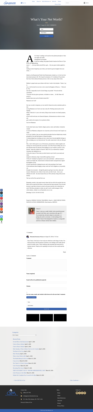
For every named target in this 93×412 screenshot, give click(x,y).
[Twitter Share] (1, 193)
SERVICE (54, 202)
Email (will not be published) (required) (36, 280)
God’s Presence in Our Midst (19, 373)
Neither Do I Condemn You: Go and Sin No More (24, 375)
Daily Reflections (45, 1)
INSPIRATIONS (40, 202)
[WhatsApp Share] (1, 219)
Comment (28, 258)
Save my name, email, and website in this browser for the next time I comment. (45, 294)
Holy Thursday (16, 353)
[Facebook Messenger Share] (1, 216)
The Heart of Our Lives (18, 351)
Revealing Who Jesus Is (18, 368)
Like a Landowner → (75, 380)
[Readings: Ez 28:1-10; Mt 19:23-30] (35, 192)
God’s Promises (16, 365)
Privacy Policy (58, 4)
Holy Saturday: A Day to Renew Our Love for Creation (26, 349)
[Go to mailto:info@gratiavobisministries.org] (21, 396)
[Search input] (72, 2)
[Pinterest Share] (1, 198)
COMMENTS (53, 25)
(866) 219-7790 (27, 392)
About (38, 1)
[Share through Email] (1, 201)
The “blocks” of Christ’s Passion (20, 363)
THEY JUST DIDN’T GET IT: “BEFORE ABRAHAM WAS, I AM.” (29, 370)
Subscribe (54, 1)
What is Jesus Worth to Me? (19, 356)
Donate (59, 1)
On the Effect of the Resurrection (20, 341)
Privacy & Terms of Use (26, 402)
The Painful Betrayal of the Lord (20, 358)
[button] (46, 36)
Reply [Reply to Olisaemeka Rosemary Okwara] (64, 252)
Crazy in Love (16, 361)
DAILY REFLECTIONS (59, 200)
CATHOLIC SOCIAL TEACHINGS (39, 200)
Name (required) (30, 273)
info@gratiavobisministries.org (30, 396)
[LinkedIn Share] (1, 195)
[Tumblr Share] (1, 206)
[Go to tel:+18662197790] (21, 393)
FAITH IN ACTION (31, 202)
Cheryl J (39, 25)
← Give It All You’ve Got (19, 380)
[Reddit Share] (1, 209)
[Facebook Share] (1, 190)
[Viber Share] (1, 204)
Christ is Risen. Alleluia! (18, 346)
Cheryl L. (51, 200)
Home (33, 1)
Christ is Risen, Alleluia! (18, 344)
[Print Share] (1, 212)
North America (48, 202)
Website (28, 286)
